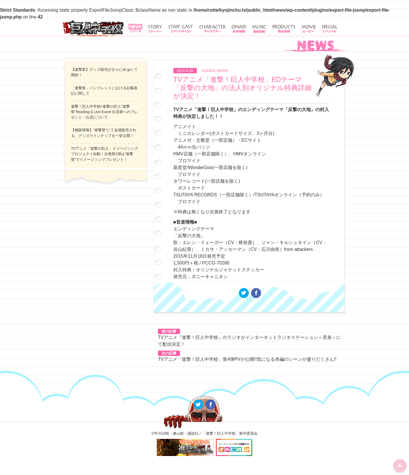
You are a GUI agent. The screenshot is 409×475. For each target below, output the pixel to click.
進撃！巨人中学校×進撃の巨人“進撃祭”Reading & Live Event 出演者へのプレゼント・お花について (104, 111)
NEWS (222, 70)
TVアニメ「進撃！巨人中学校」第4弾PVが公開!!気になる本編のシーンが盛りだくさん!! (247, 359)
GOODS (208, 70)
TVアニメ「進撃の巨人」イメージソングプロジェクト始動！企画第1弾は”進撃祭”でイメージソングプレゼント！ (104, 153)
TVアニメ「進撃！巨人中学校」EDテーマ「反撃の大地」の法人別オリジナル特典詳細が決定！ (242, 88)
